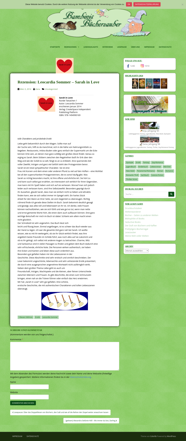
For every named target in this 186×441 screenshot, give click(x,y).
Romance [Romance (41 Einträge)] (169, 171)
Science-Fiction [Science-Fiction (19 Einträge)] (157, 175)
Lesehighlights (90, 47)
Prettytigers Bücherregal (136, 229)
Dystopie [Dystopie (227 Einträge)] (129, 162)
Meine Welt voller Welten (137, 235)
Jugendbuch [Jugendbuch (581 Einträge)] (131, 166)
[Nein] (182, 4)
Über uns (135, 47)
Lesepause (122, 47)
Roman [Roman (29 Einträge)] (160, 171)
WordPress (171, 436)
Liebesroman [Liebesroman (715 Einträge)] (155, 166)
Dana (37, 89)
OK (129, 4)
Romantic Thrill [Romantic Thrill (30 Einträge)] (132, 175)
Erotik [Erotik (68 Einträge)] (138, 162)
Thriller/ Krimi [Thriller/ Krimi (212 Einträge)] (131, 179)
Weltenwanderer (133, 211)
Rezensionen (70, 47)
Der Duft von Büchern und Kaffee (141, 225)
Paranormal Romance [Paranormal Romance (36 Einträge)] (146, 171)
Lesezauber (130, 232)
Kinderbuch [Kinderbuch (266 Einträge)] (143, 166)
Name (13, 382)
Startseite (55, 47)
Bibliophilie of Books (134, 218)
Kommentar (16, 339)
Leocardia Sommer (50, 317)
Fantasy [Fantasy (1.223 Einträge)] (146, 162)
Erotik (37, 317)
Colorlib (153, 436)
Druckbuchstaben (133, 208)
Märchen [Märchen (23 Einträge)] (167, 166)
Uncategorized (51, 89)
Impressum (149, 47)
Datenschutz (165, 47)
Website (14, 392)
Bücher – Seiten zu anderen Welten (141, 215)
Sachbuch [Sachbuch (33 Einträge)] (145, 175)
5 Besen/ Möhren (26, 317)
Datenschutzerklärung (147, 4)
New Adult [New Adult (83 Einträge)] (130, 171)
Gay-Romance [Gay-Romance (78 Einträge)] (157, 162)
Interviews (107, 47)
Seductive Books (133, 222)
